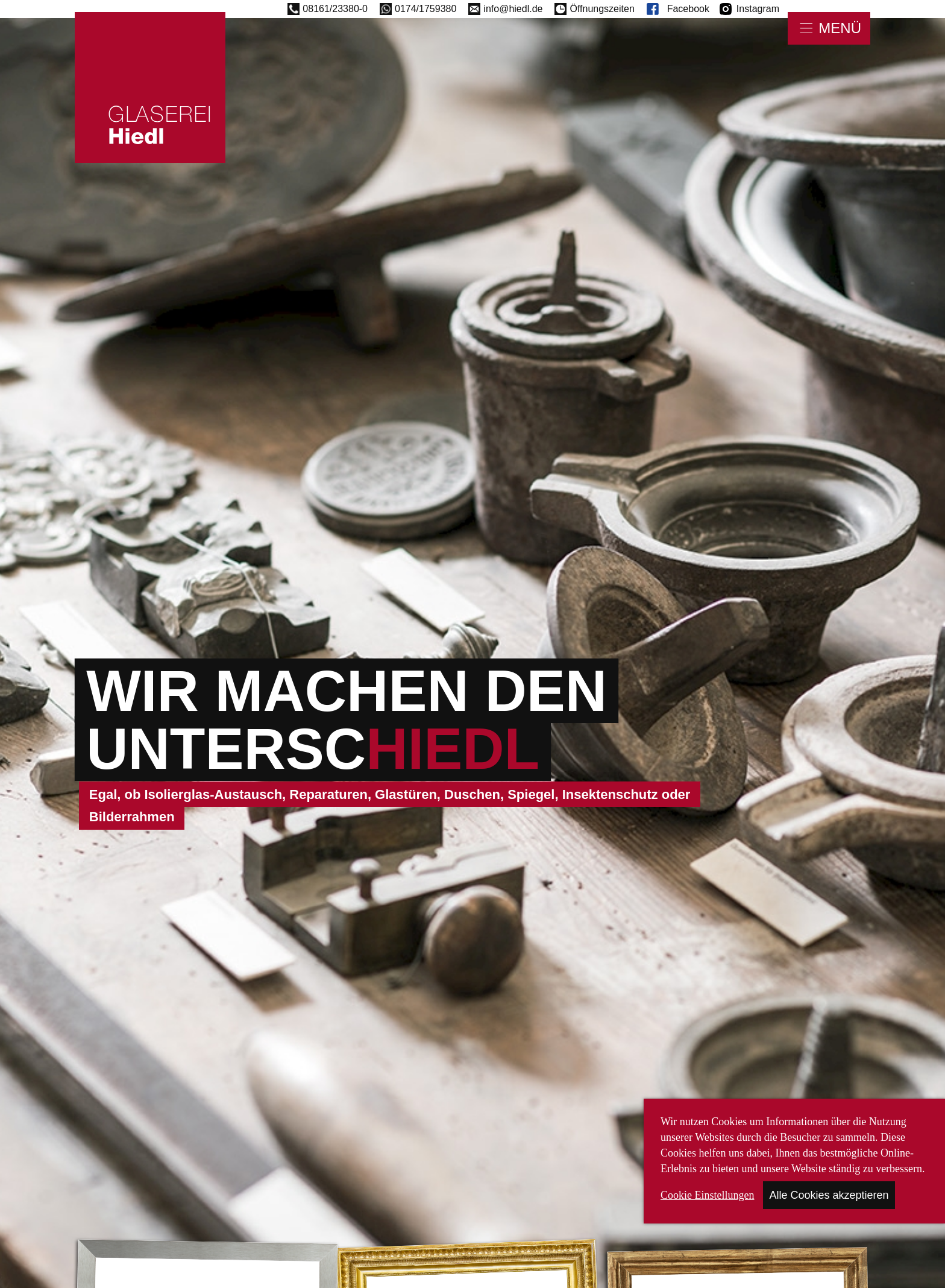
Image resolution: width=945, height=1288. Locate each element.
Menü (839, 28)
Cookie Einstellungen (707, 1195)
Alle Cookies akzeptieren (828, 1195)
